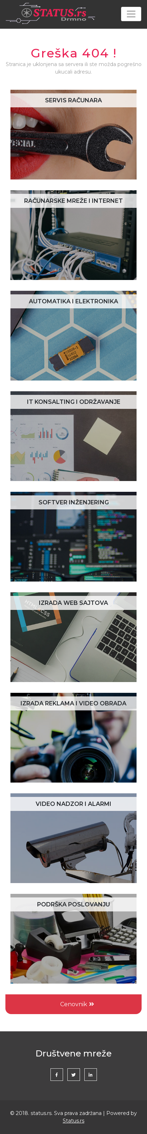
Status (50, 14)
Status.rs (73, 1120)
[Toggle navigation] (131, 14)
